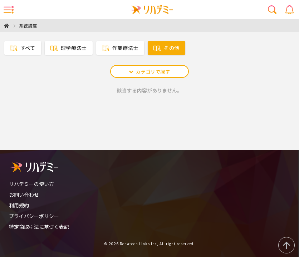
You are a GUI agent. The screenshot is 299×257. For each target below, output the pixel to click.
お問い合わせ (24, 194)
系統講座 (28, 25)
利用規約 (19, 205)
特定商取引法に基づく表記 (39, 226)
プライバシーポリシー (34, 216)
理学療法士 (68, 48)
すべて (22, 48)
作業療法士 (120, 48)
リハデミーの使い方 (31, 183)
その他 (166, 48)
